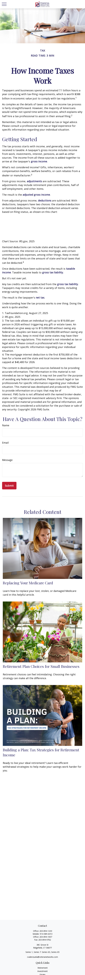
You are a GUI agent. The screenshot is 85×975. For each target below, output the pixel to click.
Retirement (43, 967)
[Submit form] (9, 485)
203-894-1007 (45, 936)
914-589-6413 (46, 934)
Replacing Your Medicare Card (28, 582)
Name (5, 425)
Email (5, 442)
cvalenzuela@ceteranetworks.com (42, 957)
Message (7, 460)
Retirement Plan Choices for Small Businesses (41, 666)
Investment (42, 971)
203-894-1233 (45, 931)
